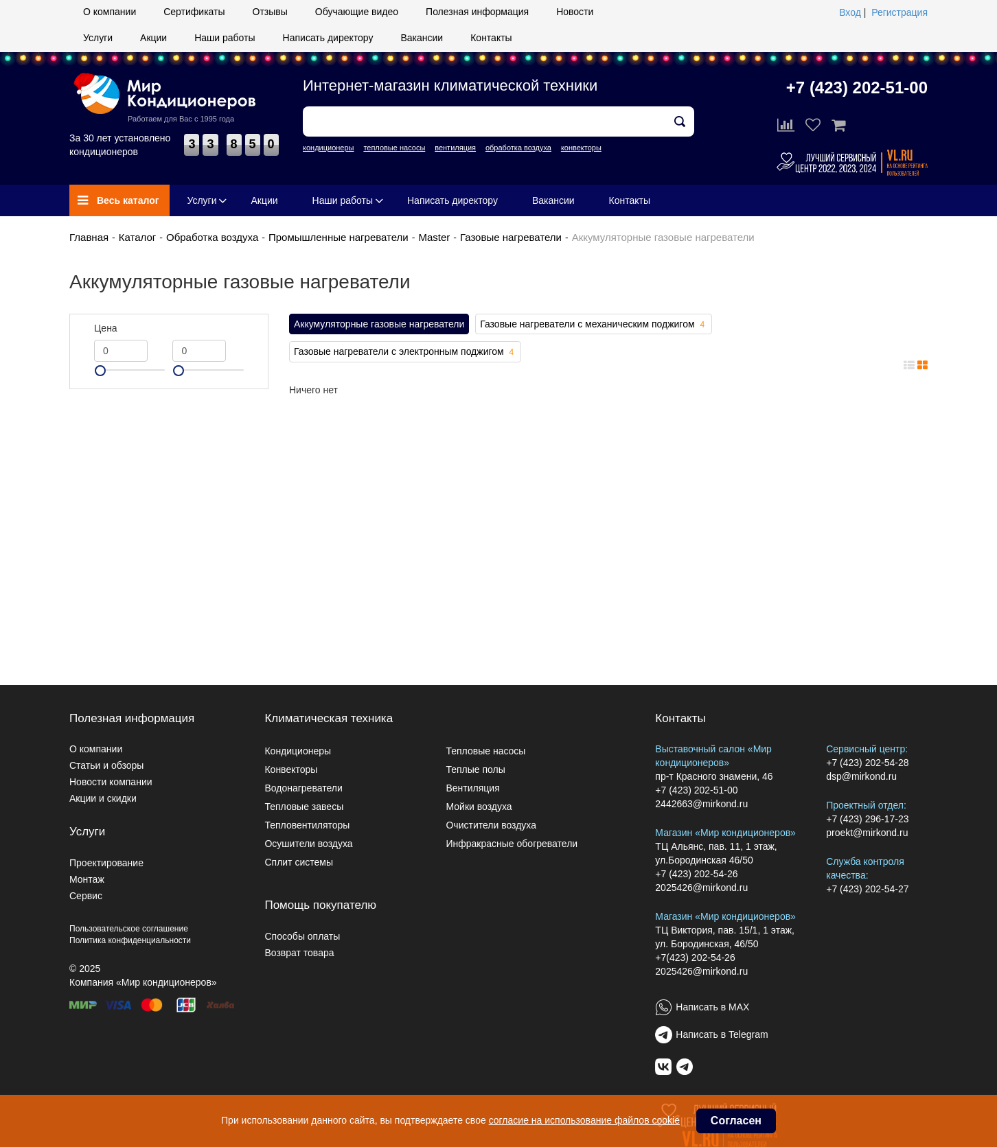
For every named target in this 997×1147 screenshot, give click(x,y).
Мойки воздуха (479, 806)
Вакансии (421, 37)
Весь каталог (118, 200)
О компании (109, 11)
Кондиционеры (297, 750)
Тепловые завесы (303, 806)
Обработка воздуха (212, 237)
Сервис (85, 895)
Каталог (138, 237)
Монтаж (86, 879)
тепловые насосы (394, 147)
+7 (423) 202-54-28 (867, 762)
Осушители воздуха (308, 843)
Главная (88, 237)
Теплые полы (475, 769)
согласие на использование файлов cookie (584, 1120)
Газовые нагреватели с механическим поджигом (593, 324)
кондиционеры (328, 147)
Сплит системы (298, 862)
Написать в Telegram (722, 1034)
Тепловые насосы (485, 750)
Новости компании (110, 781)
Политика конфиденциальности (130, 940)
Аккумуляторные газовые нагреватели (379, 323)
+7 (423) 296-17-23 (867, 818)
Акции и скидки (103, 798)
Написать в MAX (712, 1006)
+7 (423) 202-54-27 (867, 888)
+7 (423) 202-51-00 (857, 87)
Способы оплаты (302, 936)
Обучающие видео (356, 11)
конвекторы (581, 147)
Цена (105, 328)
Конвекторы (290, 769)
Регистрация (899, 12)
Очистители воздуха (491, 825)
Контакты (491, 37)
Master (434, 237)
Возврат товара (299, 952)
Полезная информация (477, 11)
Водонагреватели (303, 788)
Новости (574, 11)
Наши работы (224, 37)
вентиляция (455, 147)
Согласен (736, 1120)
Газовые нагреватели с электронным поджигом (405, 352)
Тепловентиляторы (306, 825)
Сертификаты (194, 11)
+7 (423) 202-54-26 (696, 873)
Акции (153, 37)
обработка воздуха (518, 147)
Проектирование (106, 862)
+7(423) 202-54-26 (695, 957)
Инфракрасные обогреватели (511, 843)
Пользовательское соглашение (128, 929)
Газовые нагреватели (511, 237)
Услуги (98, 37)
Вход (850, 12)
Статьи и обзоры (106, 765)
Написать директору (328, 37)
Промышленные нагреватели (338, 237)
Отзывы (270, 11)
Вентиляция (472, 788)
